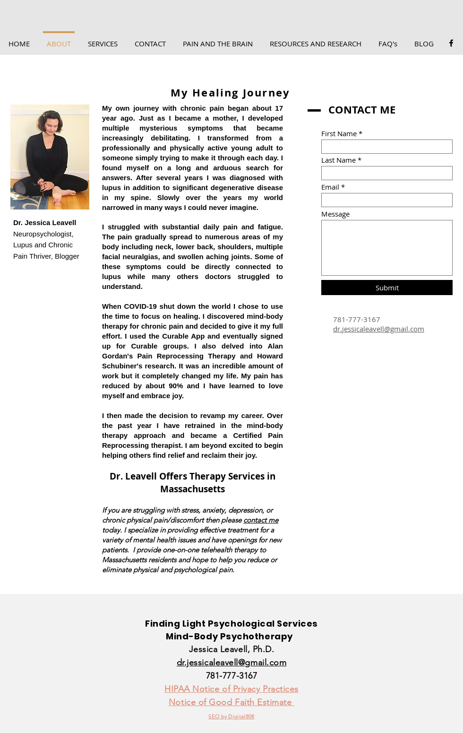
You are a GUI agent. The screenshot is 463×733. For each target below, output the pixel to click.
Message (335, 214)
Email (330, 187)
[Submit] (387, 287)
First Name (339, 133)
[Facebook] (451, 43)
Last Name (338, 160)
